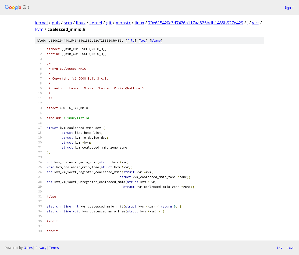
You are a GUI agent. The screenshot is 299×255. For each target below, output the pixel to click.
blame (156, 41)
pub (56, 23)
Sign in (289, 7)
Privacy (41, 247)
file (131, 41)
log (143, 41)
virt (255, 23)
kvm (39, 29)
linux (80, 23)
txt (279, 247)
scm (68, 23)
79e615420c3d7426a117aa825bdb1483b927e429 (195, 23)
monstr (123, 23)
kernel (41, 23)
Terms (54, 247)
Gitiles (28, 247)
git (109, 23)
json (290, 247)
